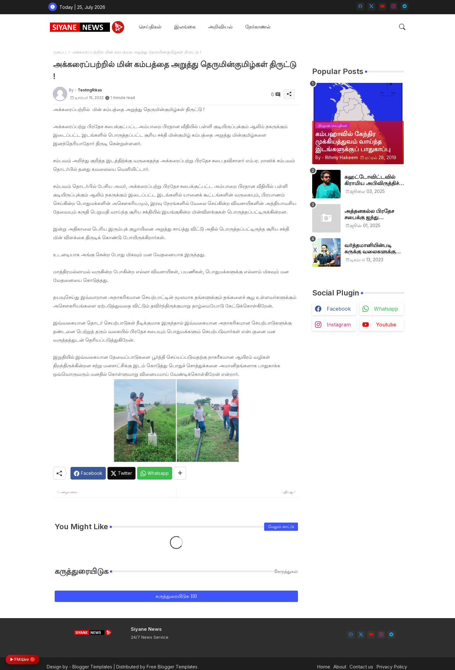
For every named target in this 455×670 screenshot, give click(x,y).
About (339, 667)
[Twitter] (121, 473)
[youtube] (382, 6)
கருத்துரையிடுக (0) (176, 596)
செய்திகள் (150, 26)
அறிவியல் (220, 26)
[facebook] (360, 6)
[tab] (150, 27)
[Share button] (180, 473)
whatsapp (386, 309)
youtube (386, 324)
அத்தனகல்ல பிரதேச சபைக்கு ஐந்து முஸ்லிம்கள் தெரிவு (369, 214)
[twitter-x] (371, 6)
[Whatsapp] (154, 473)
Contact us (361, 667)
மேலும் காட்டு (281, 526)
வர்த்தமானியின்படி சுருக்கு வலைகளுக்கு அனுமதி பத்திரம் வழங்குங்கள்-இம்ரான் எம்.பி (371, 248)
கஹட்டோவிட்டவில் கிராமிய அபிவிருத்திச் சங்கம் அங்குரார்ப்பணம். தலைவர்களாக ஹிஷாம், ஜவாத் (374, 180)
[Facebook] (88, 473)
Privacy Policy (391, 667)
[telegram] (405, 6)
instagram (339, 324)
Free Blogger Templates (172, 666)
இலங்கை (185, 26)
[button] (402, 27)
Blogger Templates (92, 666)
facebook (339, 309)
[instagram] (393, 6)
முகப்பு (59, 51)
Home (323, 667)
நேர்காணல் (257, 26)
